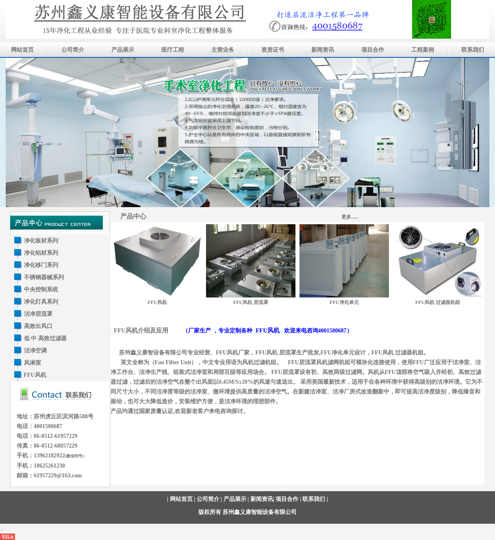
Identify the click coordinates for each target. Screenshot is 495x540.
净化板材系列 (41, 241)
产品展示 (235, 499)
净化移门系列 (41, 265)
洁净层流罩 (38, 314)
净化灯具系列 (41, 302)
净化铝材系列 (41, 253)
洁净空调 (35, 351)
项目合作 (287, 499)
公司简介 (208, 499)
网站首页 (181, 499)
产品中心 (133, 216)
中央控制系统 (41, 289)
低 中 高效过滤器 (45, 338)
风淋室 (32, 363)
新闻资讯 (261, 499)
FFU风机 (35, 375)
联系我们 (313, 499)
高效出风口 (38, 326)
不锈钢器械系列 (44, 277)
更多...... (349, 217)
